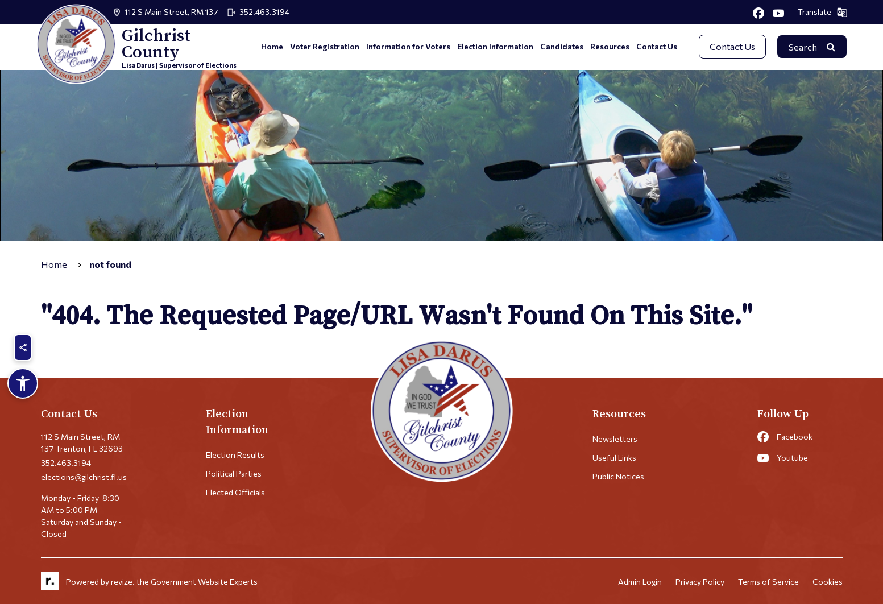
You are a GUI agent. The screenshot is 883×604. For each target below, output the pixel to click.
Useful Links (614, 457)
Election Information (495, 46)
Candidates (561, 46)
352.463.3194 (264, 11)
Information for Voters (408, 46)
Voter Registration (324, 46)
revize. (123, 581)
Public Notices (618, 476)
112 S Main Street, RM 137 (171, 11)
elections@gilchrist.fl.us (84, 477)
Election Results (235, 455)
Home (272, 46)
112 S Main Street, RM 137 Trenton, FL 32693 (82, 442)
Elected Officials (235, 492)
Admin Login (640, 581)
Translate (822, 12)
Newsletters (614, 439)
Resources (609, 46)
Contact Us (656, 46)
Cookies (827, 581)
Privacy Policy (699, 581)
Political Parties (234, 473)
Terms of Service (768, 581)
